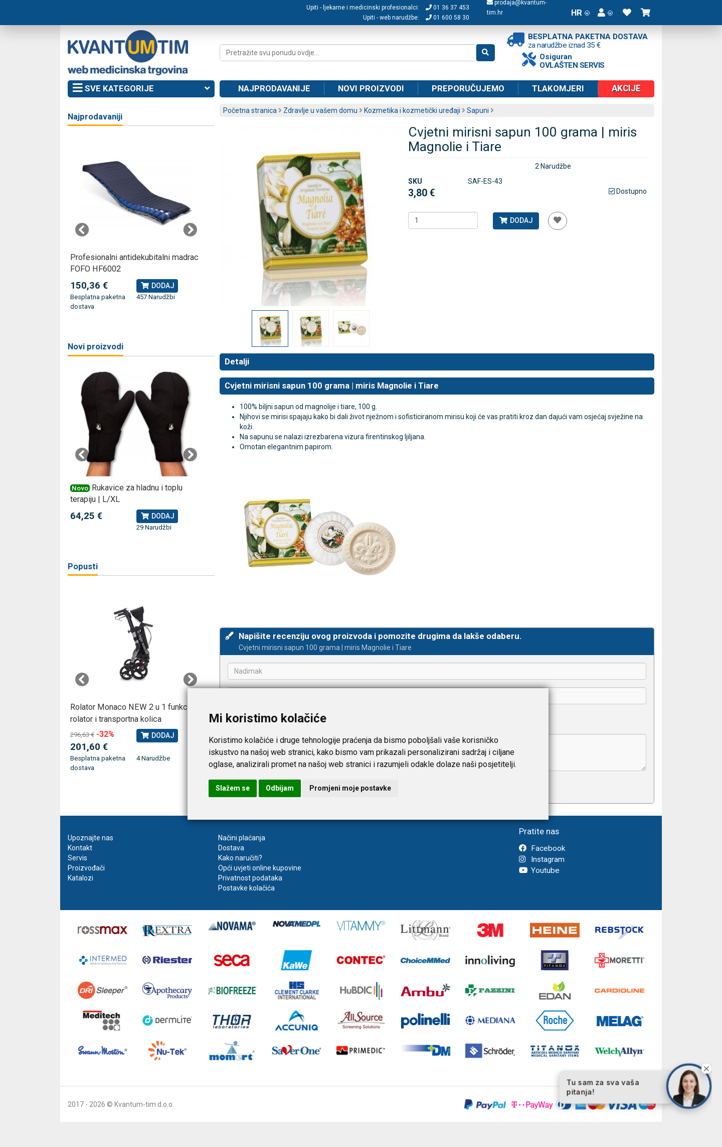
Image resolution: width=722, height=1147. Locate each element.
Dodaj (515, 220)
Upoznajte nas (90, 838)
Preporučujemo (468, 88)
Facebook (542, 848)
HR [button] (580, 13)
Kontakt (80, 848)
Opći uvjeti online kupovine (259, 868)
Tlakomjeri (558, 88)
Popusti (83, 566)
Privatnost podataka (250, 878)
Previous (82, 230)
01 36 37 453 (447, 7)
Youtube (539, 870)
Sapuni (478, 110)
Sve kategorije (141, 89)
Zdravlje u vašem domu (320, 110)
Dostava (231, 848)
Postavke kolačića (246, 888)
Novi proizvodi (371, 88)
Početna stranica (250, 110)
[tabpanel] (136, 224)
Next (190, 230)
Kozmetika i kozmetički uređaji (412, 110)
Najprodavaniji (95, 116)
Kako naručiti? (240, 858)
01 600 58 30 (447, 17)
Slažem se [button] (233, 788)
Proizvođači (86, 868)
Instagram (542, 859)
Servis (77, 858)
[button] (605, 13)
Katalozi (80, 878)
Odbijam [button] (280, 788)
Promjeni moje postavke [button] (350, 788)
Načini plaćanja (241, 838)
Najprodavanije (274, 88)
